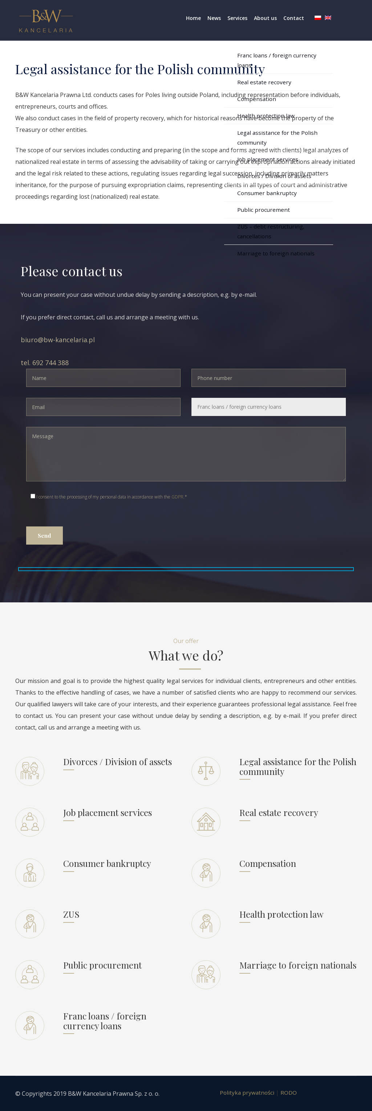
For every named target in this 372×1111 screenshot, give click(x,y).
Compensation (267, 863)
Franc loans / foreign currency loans (104, 1020)
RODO (289, 1092)
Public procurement (102, 965)
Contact (293, 18)
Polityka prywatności (247, 1092)
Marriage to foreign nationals (297, 965)
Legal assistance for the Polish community (297, 766)
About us (265, 18)
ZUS (71, 914)
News (214, 18)
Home (193, 18)
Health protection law (281, 914)
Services (237, 18)
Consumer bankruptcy (107, 863)
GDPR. (178, 497)
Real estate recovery (278, 812)
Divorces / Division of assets (117, 761)
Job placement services (107, 812)
